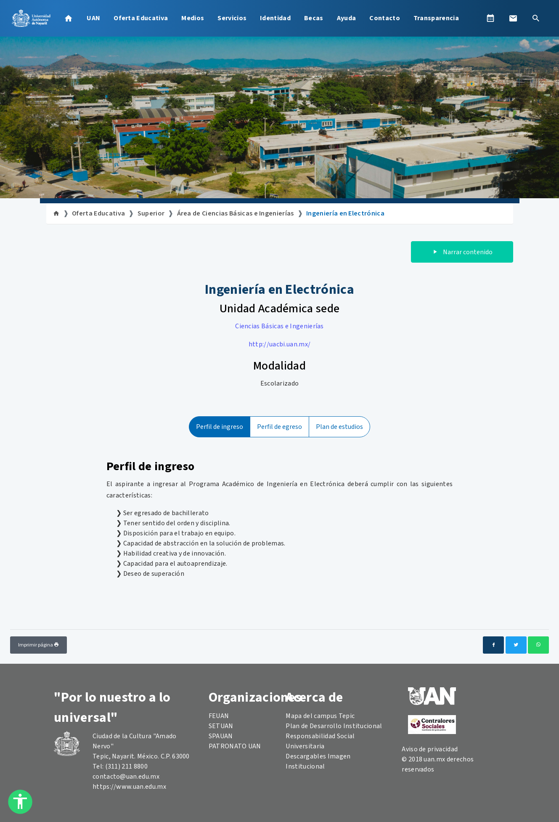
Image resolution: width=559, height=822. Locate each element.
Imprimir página (38, 645)
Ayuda (346, 18)
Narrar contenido (462, 252)
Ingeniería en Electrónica (345, 213)
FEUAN (219, 716)
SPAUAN (221, 736)
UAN (93, 18)
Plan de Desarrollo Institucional (334, 726)
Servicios (231, 18)
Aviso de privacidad (430, 749)
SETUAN (221, 726)
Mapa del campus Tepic (320, 716)
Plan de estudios (339, 426)
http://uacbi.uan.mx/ (279, 344)
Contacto (384, 18)
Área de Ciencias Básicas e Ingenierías (235, 213)
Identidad (275, 18)
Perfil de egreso (279, 426)
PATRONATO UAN (235, 746)
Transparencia (436, 18)
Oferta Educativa (141, 18)
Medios (192, 18)
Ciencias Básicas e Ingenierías (279, 326)
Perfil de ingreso (219, 426)
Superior (151, 213)
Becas (313, 18)
